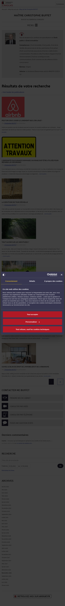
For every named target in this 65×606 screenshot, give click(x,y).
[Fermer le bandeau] (61, 275)
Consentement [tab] (11, 281)
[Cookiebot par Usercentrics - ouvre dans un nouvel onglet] (47, 274)
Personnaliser (33, 322)
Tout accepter (32, 314)
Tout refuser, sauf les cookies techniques (32, 329)
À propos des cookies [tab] (53, 281)
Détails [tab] (32, 281)
